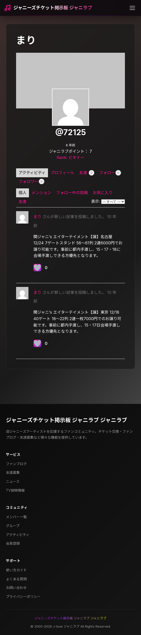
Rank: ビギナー (70, 157)
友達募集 (13, 472)
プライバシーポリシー (23, 596)
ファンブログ (16, 464)
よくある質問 (16, 579)
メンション (41, 192)
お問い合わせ (16, 587)
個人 (22, 192)
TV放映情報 (15, 490)
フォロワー (31, 181)
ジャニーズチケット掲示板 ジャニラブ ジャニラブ (66, 420)
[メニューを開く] (132, 8)
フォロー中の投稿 (72, 192)
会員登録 (13, 543)
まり (37, 216)
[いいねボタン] (37, 267)
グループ (13, 526)
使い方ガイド (16, 570)
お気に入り (103, 192)
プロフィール (62, 172)
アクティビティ (32, 172)
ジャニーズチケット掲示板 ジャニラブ (52, 8)
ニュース (13, 481)
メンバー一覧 (16, 517)
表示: (95, 201)
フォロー (110, 173)
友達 (86, 173)
